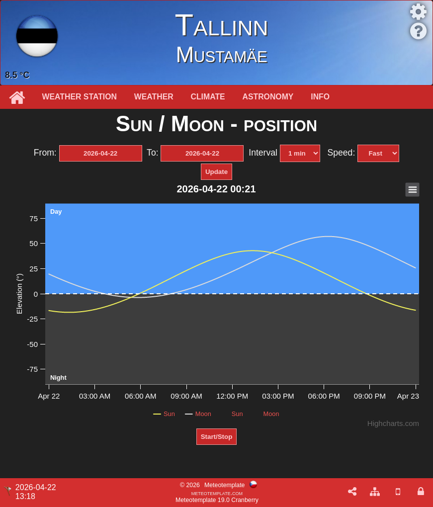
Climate (208, 96)
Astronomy (268, 96)
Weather (153, 96)
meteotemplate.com (217, 493)
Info (320, 96)
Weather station (79, 96)
